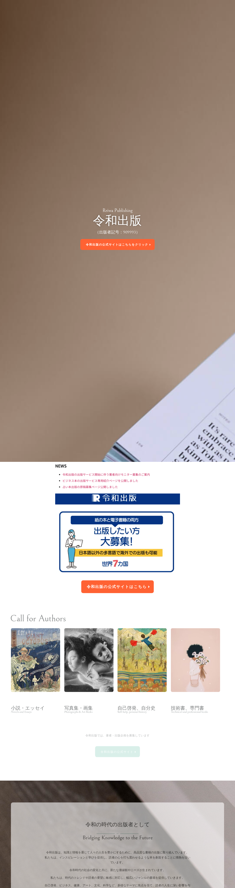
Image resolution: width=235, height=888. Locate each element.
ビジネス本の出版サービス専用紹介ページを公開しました (100, 480)
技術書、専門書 (187, 716)
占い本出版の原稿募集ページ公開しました (90, 487)
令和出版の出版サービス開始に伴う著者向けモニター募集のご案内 (106, 474)
